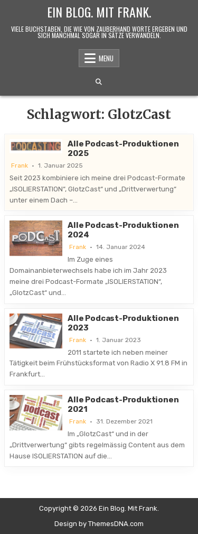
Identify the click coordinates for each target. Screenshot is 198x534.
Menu (106, 58)
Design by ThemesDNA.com (99, 524)
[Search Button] (99, 82)
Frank (19, 165)
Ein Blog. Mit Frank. (99, 11)
